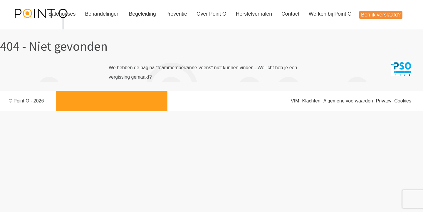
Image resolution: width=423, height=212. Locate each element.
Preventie (176, 14)
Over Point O (211, 14)
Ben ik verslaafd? (381, 15)
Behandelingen (102, 14)
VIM (295, 100)
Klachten (311, 100)
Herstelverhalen (254, 14)
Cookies (402, 100)
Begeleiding (142, 14)
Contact (290, 14)
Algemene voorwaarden (348, 100)
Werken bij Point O (330, 14)
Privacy (383, 100)
